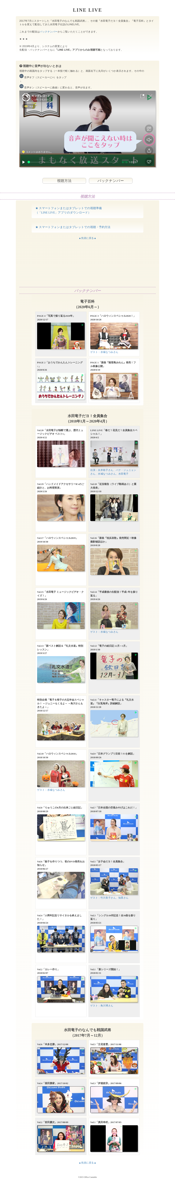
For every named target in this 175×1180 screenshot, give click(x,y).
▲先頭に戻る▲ (87, 238)
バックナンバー (49, 31)
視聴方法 (64, 181)
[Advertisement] (87, 263)
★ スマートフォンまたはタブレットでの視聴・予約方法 (72, 227)
